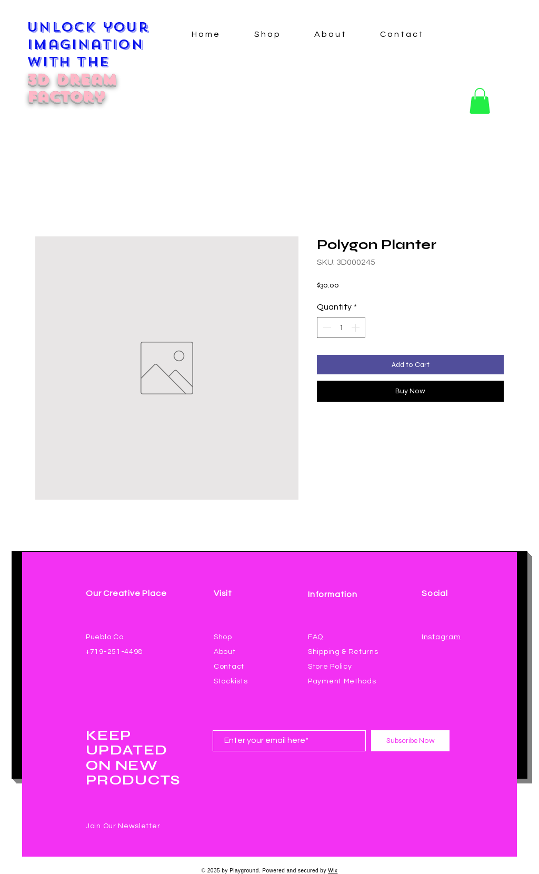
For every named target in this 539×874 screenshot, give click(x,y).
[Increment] (356, 327)
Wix (332, 870)
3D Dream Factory (71, 88)
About (225, 652)
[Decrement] (325, 327)
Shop (223, 637)
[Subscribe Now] (410, 740)
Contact (229, 666)
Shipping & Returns (343, 652)
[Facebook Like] (442, 649)
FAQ (315, 637)
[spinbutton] (341, 327)
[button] (480, 101)
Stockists (230, 681)
